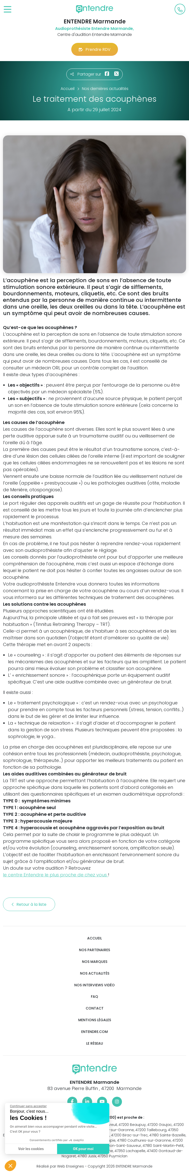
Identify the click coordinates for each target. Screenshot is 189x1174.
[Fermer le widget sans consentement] (28, 1106)
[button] (10, 1166)
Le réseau (94, 1043)
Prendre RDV (95, 49)
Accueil (94, 938)
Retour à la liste (29, 904)
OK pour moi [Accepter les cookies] (83, 1149)
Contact (95, 1008)
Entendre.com (94, 1032)
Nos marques (94, 962)
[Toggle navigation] (7, 9)
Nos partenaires (94, 950)
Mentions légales (94, 1020)
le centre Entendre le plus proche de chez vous (55, 875)
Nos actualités (94, 973)
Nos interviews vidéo (94, 985)
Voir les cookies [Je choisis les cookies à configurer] (30, 1149)
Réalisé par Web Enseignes (60, 1166)
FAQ (94, 997)
